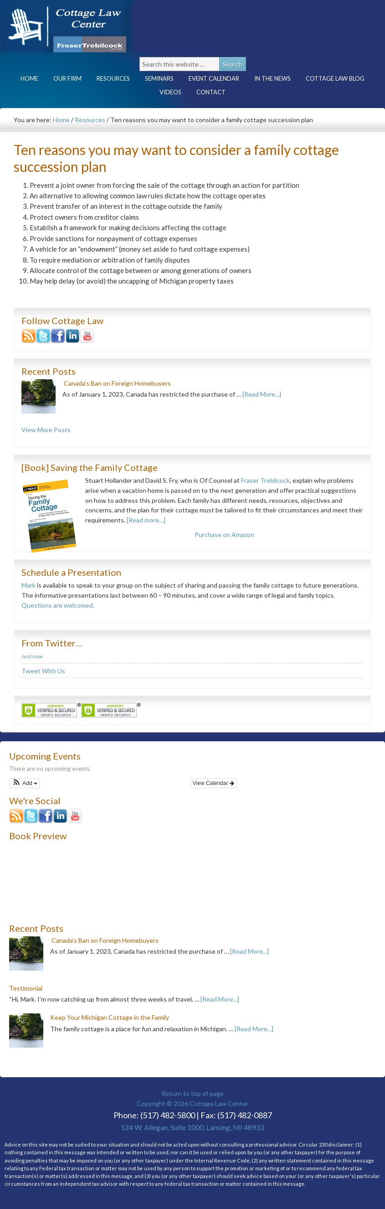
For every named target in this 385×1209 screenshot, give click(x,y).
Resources (113, 78)
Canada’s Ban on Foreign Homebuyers (117, 383)
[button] (25, 783)
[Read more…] (146, 520)
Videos (170, 92)
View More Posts (46, 430)
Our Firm (67, 78)
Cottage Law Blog (335, 78)
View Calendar (213, 783)
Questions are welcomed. (57, 605)
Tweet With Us (43, 671)
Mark (28, 585)
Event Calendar (214, 78)
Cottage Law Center (79, 26)
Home (29, 78)
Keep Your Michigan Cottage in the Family (109, 1017)
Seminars (159, 78)
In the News (272, 78)
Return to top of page (193, 1093)
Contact (211, 92)
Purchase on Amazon (224, 534)
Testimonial (25, 988)
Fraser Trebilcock (265, 480)
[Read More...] (261, 394)
